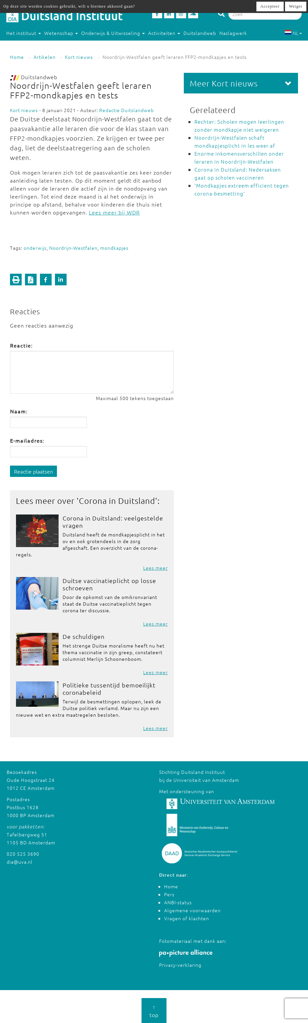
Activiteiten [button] (164, 33)
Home (17, 57)
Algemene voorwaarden (192, 910)
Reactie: (21, 345)
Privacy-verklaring (180, 964)
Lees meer (155, 567)
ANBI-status (178, 902)
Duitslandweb (199, 33)
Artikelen (45, 57)
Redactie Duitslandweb (126, 110)
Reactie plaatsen (33, 471)
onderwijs (35, 247)
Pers (169, 894)
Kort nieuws (79, 57)
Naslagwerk (233, 33)
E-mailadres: (27, 440)
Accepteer (270, 6)
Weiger (295, 6)
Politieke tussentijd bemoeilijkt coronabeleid (109, 688)
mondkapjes (114, 247)
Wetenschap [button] (61, 33)
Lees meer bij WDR (114, 212)
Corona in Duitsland (117, 501)
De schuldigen (84, 636)
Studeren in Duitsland (35, 46)
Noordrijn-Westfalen (73, 247)
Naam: (19, 411)
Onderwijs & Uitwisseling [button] (113, 33)
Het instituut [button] (23, 33)
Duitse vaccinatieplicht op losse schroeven (109, 584)
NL (293, 33)
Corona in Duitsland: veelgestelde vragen (113, 521)
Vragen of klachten (186, 918)
